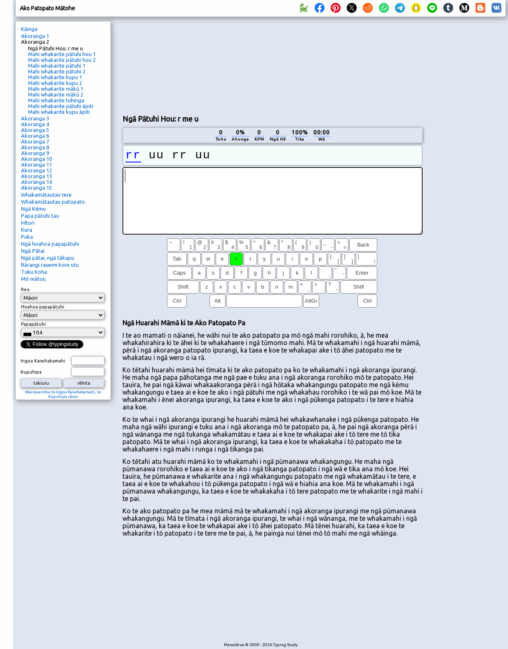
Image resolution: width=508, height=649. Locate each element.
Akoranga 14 (36, 182)
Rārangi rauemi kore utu (50, 265)
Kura (26, 230)
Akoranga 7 (35, 141)
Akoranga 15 (36, 187)
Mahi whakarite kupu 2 (55, 83)
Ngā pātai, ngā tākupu (47, 258)
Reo (25, 289)
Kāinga (29, 29)
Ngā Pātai (33, 251)
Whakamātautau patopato (53, 202)
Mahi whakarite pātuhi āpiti (60, 106)
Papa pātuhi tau (40, 216)
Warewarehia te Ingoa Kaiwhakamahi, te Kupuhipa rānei (63, 394)
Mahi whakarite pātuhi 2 (56, 71)
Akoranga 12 (36, 170)
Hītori (28, 223)
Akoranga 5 (35, 130)
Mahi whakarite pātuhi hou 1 (62, 54)
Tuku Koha (34, 272)
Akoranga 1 (35, 36)
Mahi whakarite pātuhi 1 (56, 65)
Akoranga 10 (36, 159)
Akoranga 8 (35, 147)
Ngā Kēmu (33, 209)
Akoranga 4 (35, 124)
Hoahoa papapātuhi (42, 306)
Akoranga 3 (35, 118)
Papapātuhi (33, 324)
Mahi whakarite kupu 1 (55, 77)
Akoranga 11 (36, 164)
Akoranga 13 (36, 176)
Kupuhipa (31, 371)
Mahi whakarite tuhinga (56, 100)
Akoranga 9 (35, 153)
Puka (27, 237)
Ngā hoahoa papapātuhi (50, 244)
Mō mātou (33, 279)
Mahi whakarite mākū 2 (55, 94)
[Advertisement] (173, 64)
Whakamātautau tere (46, 195)
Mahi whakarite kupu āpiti (59, 112)
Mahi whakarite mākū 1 (55, 89)
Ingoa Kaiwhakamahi (43, 360)
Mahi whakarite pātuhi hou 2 (62, 60)
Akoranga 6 (35, 136)
